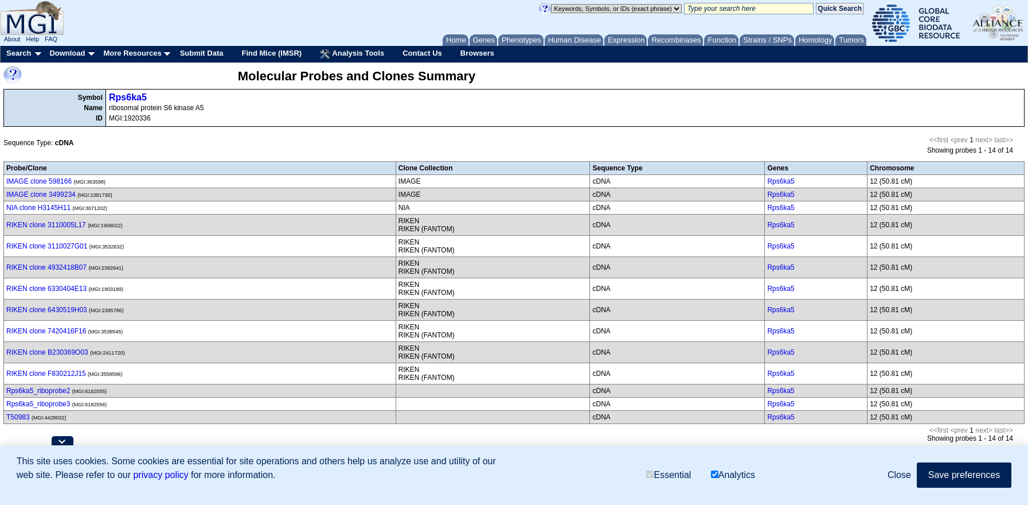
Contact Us (422, 53)
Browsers (477, 53)
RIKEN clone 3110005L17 (46, 225)
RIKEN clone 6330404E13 (46, 289)
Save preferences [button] (964, 475)
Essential (668, 475)
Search (18, 53)
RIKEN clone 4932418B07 (46, 267)
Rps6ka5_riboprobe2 (38, 391)
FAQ (51, 39)
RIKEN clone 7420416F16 (46, 331)
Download (67, 53)
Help (32, 39)
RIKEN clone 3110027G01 (46, 246)
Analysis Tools (352, 54)
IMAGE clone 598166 (39, 181)
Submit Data (202, 53)
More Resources (132, 53)
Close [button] (899, 475)
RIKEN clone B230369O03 (47, 352)
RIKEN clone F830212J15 (46, 374)
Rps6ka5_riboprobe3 (38, 404)
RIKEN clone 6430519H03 (46, 310)
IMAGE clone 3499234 (41, 195)
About (12, 39)
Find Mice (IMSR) (271, 53)
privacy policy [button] (160, 475)
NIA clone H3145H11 (38, 208)
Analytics (733, 475)
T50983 (18, 417)
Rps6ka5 (128, 97)
